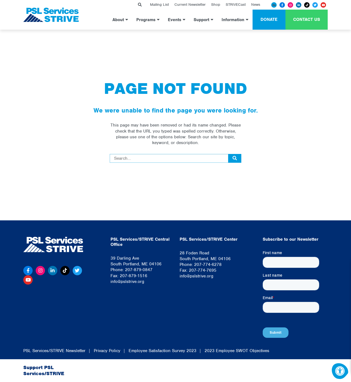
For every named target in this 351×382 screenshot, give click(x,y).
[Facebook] (282, 5)
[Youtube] (323, 5)
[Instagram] (290, 5)
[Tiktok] (307, 5)
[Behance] (274, 5)
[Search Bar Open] (140, 4)
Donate (269, 19)
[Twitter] (315, 5)
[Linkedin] (298, 5)
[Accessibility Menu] (340, 371)
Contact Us (306, 19)
